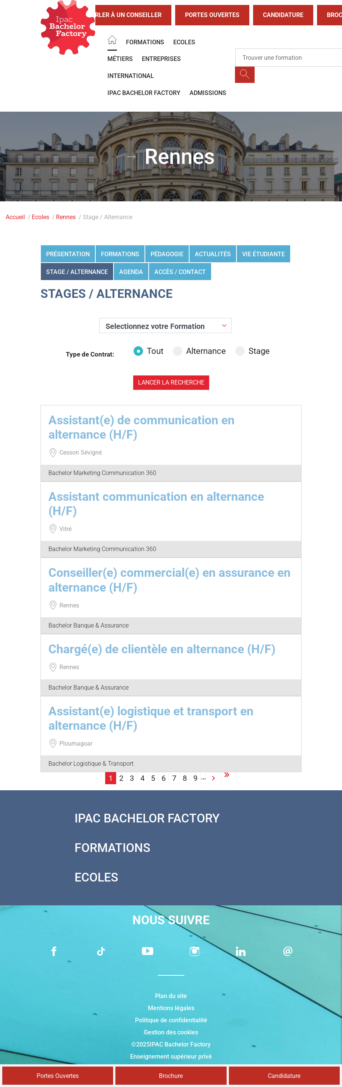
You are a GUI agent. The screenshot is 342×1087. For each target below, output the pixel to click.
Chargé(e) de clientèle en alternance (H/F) (161, 649)
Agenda (131, 272)
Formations (145, 42)
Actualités (213, 254)
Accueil (15, 217)
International (130, 75)
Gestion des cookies (171, 1032)
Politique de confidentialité (171, 1020)
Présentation (68, 254)
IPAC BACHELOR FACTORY (143, 93)
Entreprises (161, 58)
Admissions (208, 93)
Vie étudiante (263, 254)
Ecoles (184, 42)
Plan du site (171, 996)
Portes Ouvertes (212, 15)
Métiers (120, 58)
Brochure (171, 1075)
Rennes (66, 217)
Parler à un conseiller (118, 15)
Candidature (283, 15)
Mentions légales (171, 1008)
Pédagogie (167, 254)
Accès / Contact (180, 272)
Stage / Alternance (77, 272)
